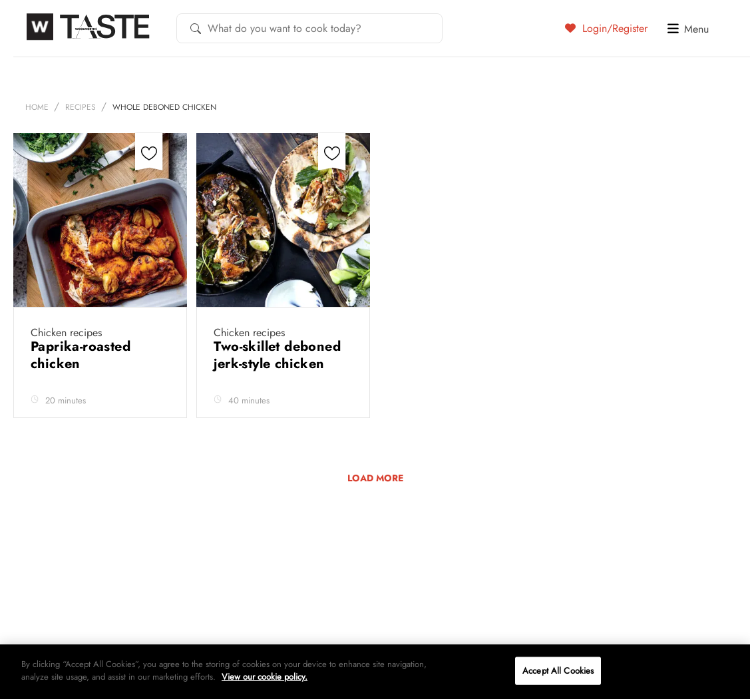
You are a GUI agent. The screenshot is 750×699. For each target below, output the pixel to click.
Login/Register (606, 28)
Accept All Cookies (558, 670)
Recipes (80, 107)
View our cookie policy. (264, 676)
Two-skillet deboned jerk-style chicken (277, 355)
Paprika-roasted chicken (80, 355)
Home (37, 107)
